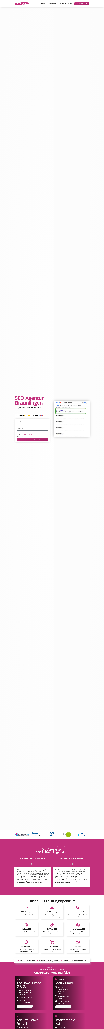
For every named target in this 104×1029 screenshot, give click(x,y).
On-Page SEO (26, 929)
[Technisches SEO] (77, 907)
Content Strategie (26, 946)
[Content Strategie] (26, 942)
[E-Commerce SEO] (52, 942)
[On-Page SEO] (26, 925)
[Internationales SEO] (77, 925)
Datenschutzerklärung (29, 434)
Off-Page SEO (52, 929)
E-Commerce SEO (52, 946)
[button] (29, 415)
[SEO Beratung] (52, 907)
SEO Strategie (26, 912)
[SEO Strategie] (26, 907)
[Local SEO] (77, 942)
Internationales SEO (77, 929)
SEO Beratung (52, 912)
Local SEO (77, 946)
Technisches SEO (77, 912)
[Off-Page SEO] (52, 925)
